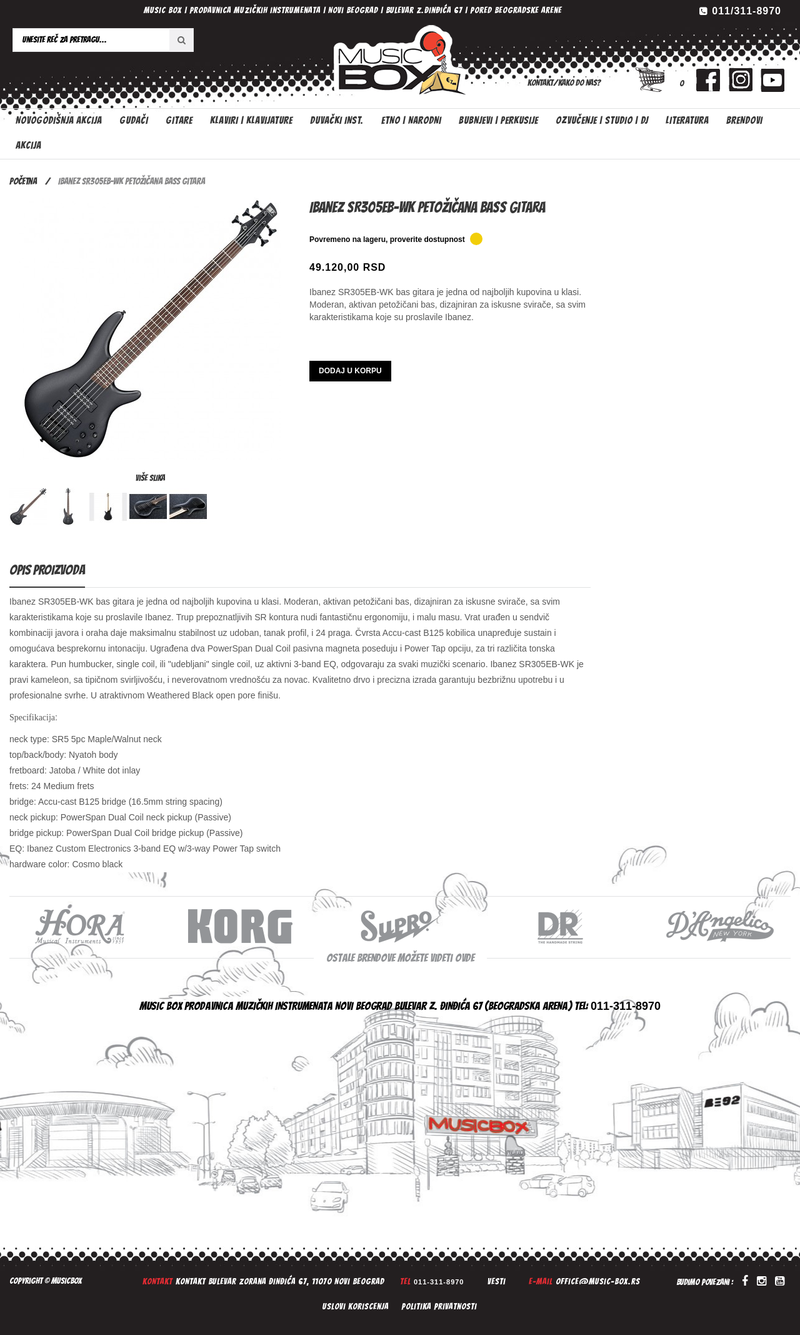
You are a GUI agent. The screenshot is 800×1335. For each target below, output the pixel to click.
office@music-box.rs (598, 1281)
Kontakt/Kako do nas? (564, 83)
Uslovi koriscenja (355, 1306)
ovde (464, 958)
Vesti (497, 1281)
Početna (23, 181)
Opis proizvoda (47, 570)
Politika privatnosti (439, 1306)
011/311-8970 (746, 11)
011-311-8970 (439, 1282)
